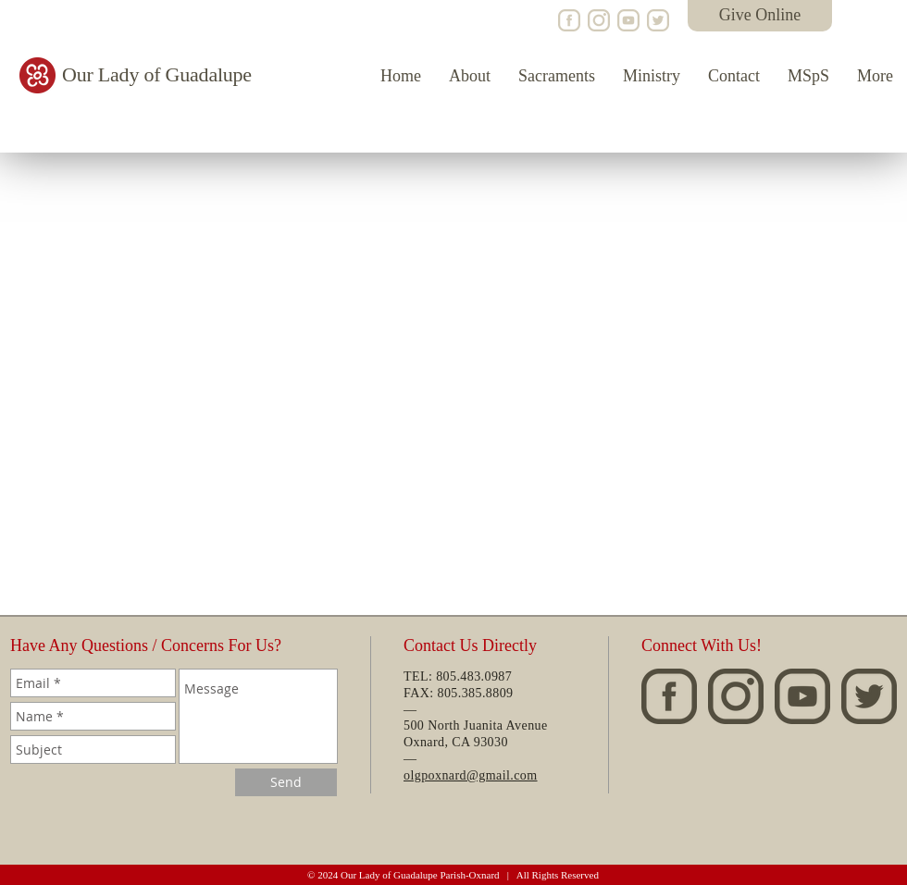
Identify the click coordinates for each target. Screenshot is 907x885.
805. (449, 693)
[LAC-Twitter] (658, 20)
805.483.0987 (474, 676)
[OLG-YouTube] (628, 20)
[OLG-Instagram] (599, 20)
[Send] (286, 782)
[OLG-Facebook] (569, 20)
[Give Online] (760, 15)
